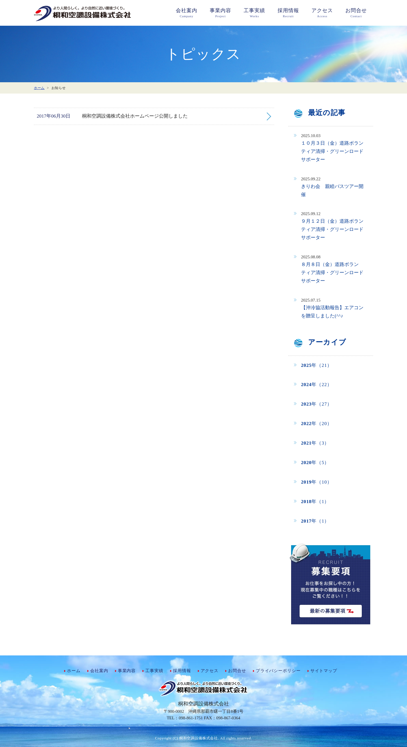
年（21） (316, 365)
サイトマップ (323, 670)
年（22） (316, 384)
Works (254, 12)
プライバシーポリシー (278, 670)
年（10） (316, 482)
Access (322, 12)
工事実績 (154, 670)
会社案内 (99, 670)
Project (220, 12)
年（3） (315, 443)
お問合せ (237, 670)
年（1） (315, 501)
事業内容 (127, 670)
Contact (356, 12)
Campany (186, 12)
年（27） (316, 404)
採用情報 (182, 670)
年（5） (315, 462)
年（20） (316, 423)
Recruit (288, 12)
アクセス (209, 670)
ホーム (74, 670)
